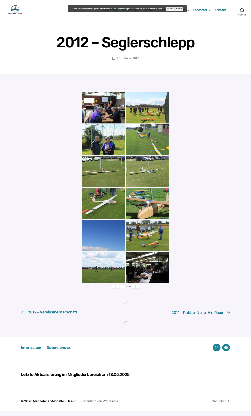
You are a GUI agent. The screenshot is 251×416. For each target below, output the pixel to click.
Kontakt (220, 12)
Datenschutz (61, 352)
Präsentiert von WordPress (100, 406)
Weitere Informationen (152, 9)
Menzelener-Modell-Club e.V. (55, 406)
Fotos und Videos (173, 12)
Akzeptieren (174, 8)
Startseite (110, 12)
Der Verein (129, 12)
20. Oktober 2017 (127, 63)
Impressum (32, 352)
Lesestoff (200, 12)
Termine (150, 12)
